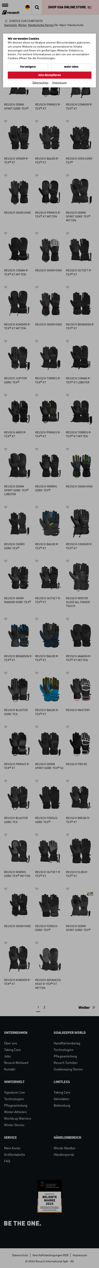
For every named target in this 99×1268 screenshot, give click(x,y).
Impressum (59, 82)
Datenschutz (40, 82)
